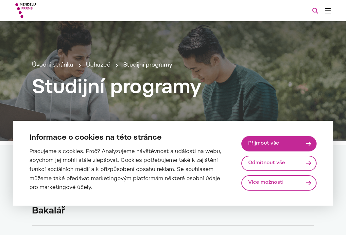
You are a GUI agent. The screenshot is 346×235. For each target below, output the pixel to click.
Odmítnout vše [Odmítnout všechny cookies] (266, 163)
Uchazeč (98, 65)
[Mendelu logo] (52, 10)
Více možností (266, 182)
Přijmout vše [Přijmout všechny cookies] (263, 143)
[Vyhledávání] (315, 11)
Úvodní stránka (52, 65)
